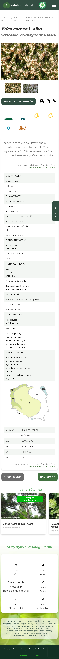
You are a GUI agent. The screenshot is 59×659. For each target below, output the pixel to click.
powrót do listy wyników (18, 101)
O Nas (36, 655)
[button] (12, 89)
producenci (55, 211)
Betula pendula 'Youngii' (16, 590)
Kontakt (24, 655)
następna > (47, 476)
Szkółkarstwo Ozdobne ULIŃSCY (40, 167)
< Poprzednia (12, 476)
